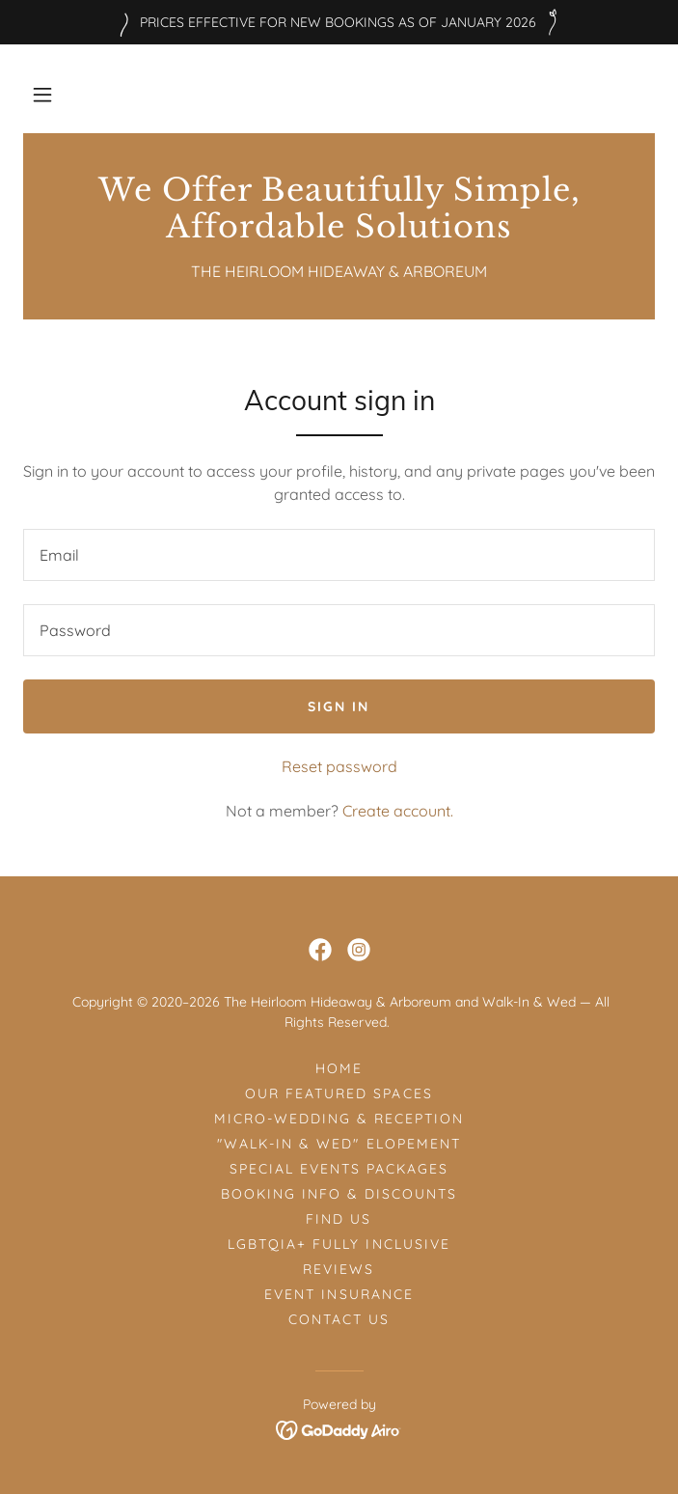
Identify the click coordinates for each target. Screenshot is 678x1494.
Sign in (338, 706)
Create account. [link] (397, 810)
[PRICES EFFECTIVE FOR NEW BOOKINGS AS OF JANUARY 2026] (339, 22)
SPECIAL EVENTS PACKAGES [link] (339, 1168)
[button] (42, 94)
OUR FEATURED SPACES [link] (338, 1093)
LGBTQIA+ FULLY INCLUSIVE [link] (338, 1244)
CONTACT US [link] (339, 1319)
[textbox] (339, 555)
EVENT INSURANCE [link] (338, 1294)
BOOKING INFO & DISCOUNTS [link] (339, 1194)
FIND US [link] (338, 1219)
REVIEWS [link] (338, 1269)
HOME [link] (339, 1068)
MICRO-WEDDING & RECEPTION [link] (339, 1118)
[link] (339, 209)
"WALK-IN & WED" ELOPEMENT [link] (338, 1143)
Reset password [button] (339, 766)
